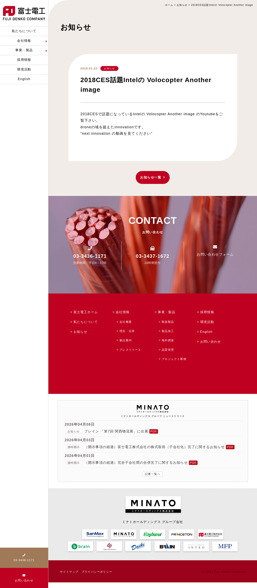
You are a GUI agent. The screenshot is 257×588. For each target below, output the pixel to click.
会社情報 (123, 312)
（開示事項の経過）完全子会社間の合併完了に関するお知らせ (139, 468)
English (206, 331)
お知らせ (109, 68)
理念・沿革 (127, 331)
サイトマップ (69, 577)
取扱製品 (168, 321)
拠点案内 (125, 340)
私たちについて (85, 322)
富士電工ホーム (85, 312)
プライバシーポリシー (97, 577)
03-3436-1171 (90, 256)
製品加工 (168, 331)
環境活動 (207, 322)
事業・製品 (166, 312)
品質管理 (168, 349)
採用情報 (207, 312)
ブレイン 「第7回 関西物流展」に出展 (118, 431)
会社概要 (125, 321)
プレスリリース (130, 349)
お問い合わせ (210, 341)
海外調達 (168, 340)
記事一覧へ (152, 479)
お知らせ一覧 (152, 177)
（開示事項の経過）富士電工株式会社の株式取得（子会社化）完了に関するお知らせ (158, 447)
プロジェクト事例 (174, 359)
